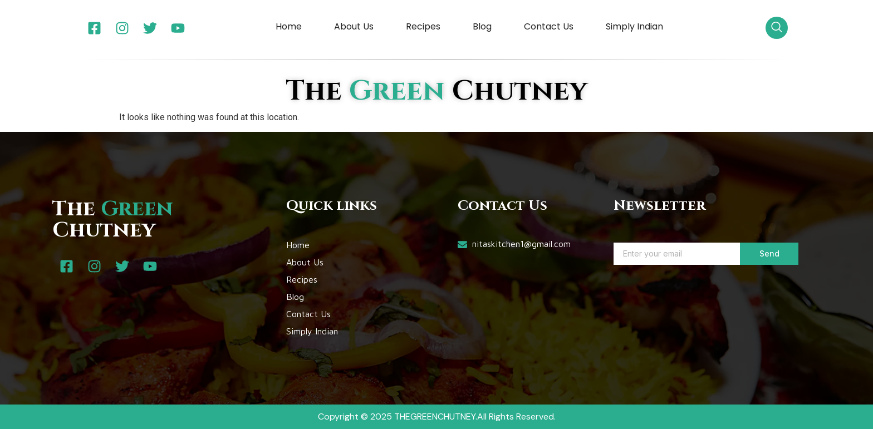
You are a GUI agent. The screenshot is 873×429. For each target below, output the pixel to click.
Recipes (423, 26)
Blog (482, 26)
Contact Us (548, 26)
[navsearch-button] (777, 28)
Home (289, 26)
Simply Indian (634, 26)
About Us (354, 26)
